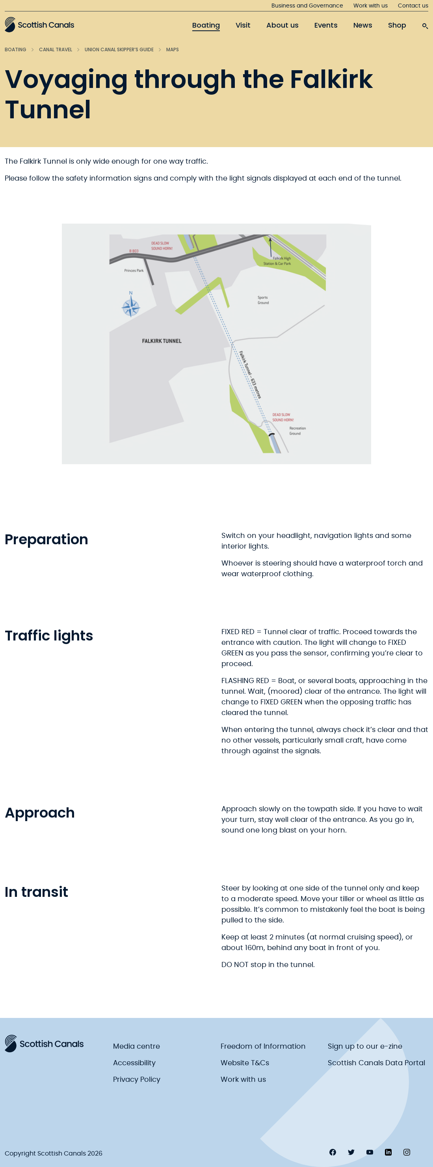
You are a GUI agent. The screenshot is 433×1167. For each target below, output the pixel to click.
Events (326, 25)
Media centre (136, 1046)
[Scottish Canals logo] (39, 24)
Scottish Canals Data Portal (376, 1063)
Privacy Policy (136, 1079)
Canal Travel (55, 49)
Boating (206, 25)
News (362, 25)
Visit (243, 25)
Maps (172, 49)
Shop (397, 25)
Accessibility (134, 1063)
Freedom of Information (263, 1046)
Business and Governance (307, 6)
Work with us (370, 6)
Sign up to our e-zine (365, 1046)
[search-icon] (425, 24)
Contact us (413, 6)
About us (282, 25)
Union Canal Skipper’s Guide (119, 49)
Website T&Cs (245, 1063)
